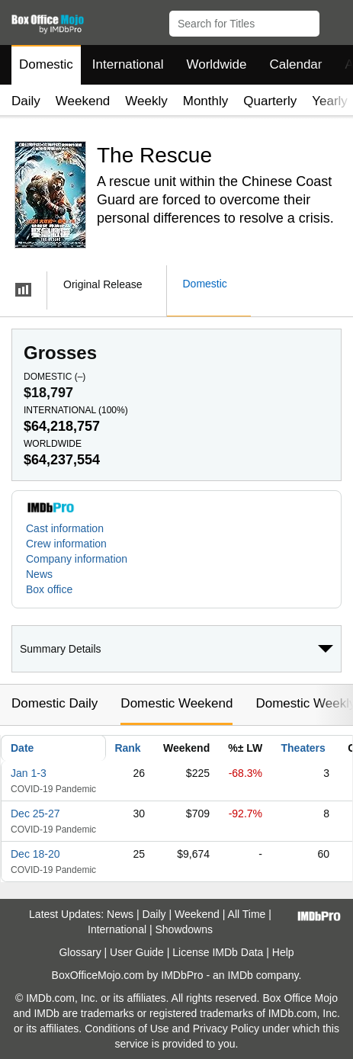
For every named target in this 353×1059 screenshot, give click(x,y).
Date (22, 748)
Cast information (65, 528)
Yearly (330, 101)
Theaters (303, 748)
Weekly (146, 101)
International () (76, 410)
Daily (25, 101)
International (128, 64)
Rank (127, 748)
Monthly (206, 101)
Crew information (66, 544)
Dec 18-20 (35, 854)
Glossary (80, 952)
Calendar (296, 64)
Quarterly (270, 101)
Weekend (83, 101)
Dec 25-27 (35, 813)
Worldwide (216, 64)
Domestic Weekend (176, 703)
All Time (247, 914)
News (39, 574)
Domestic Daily (54, 703)
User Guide (137, 952)
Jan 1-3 (29, 773)
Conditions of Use (127, 1028)
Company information (76, 559)
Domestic (46, 64)
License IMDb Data (217, 952)
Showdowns (184, 929)
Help (283, 952)
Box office (49, 589)
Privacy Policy (226, 1028)
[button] (334, 20)
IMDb (239, 975)
